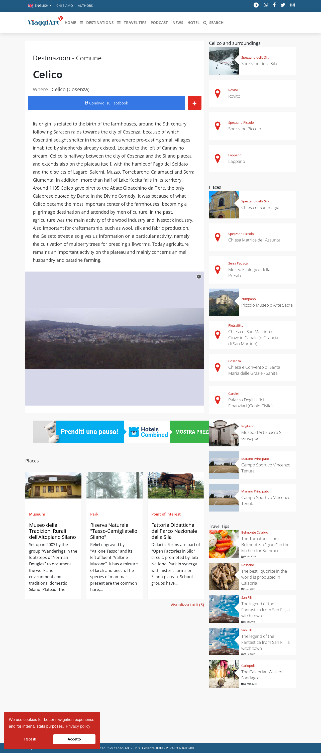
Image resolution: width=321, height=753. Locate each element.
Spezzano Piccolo (241, 122)
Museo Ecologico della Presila (249, 272)
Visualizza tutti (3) (187, 604)
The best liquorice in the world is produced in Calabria (264, 577)
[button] (39, 6)
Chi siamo (64, 5)
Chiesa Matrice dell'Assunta (254, 240)
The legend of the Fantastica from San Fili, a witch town (265, 609)
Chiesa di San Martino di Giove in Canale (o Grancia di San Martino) (253, 337)
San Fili (246, 597)
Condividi (106, 102)
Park (94, 514)
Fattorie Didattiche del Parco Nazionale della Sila (174, 531)
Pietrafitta (235, 325)
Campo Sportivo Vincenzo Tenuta (265, 468)
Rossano (247, 565)
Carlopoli (248, 665)
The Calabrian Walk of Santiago (261, 675)
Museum (37, 514)
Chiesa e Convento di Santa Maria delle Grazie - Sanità (254, 370)
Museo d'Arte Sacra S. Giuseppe (261, 435)
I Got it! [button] (30, 739)
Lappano (235, 155)
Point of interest (166, 514)
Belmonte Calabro (254, 532)
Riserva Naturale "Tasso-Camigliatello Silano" (113, 531)
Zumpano (248, 299)
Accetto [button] (74, 739)
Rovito (233, 90)
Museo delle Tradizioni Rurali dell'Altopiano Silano (52, 531)
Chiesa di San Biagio (260, 207)
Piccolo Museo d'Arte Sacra (267, 305)
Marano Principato (255, 458)
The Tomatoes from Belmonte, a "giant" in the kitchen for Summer (265, 544)
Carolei (233, 393)
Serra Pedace (238, 263)
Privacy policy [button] (78, 726)
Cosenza (234, 361)
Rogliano (247, 426)
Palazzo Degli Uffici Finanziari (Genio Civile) (250, 403)
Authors (85, 5)
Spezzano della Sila (255, 57)
